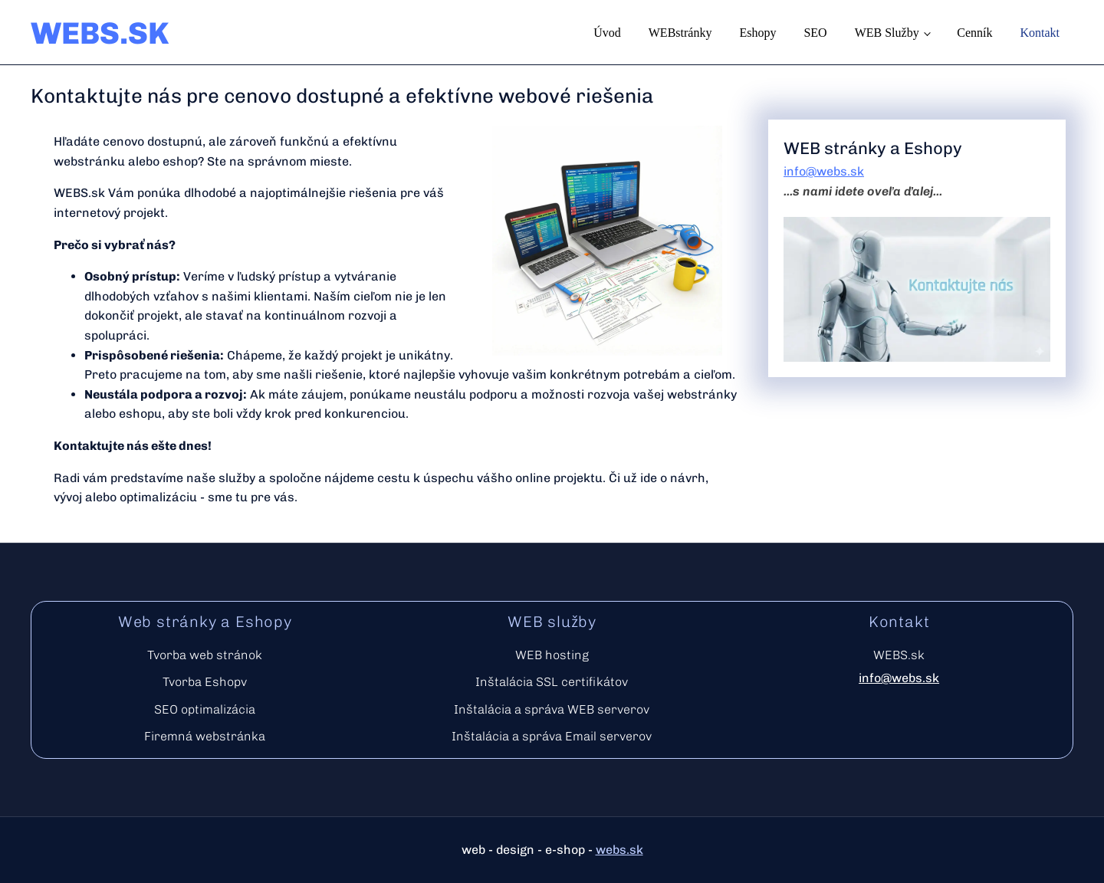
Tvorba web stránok (204, 655)
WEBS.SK (100, 33)
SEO (814, 32)
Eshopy (757, 32)
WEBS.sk (899, 655)
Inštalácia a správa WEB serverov (551, 709)
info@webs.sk (824, 171)
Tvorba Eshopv (205, 682)
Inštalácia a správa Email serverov (552, 736)
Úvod (607, 32)
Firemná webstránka (204, 736)
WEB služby (887, 32)
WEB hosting (552, 655)
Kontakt (1040, 32)
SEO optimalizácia (204, 709)
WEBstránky (680, 32)
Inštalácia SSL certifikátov (551, 682)
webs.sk (619, 849)
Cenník (974, 32)
